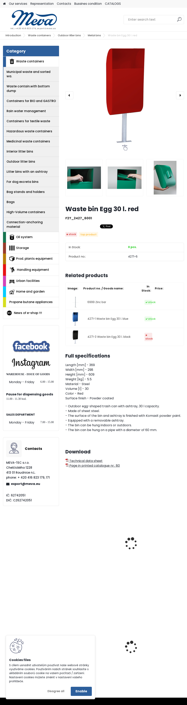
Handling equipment (29, 270)
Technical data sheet (84, 461)
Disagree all (55, 691)
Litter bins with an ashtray (27, 172)
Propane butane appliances (31, 302)
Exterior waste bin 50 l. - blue (151, 551)
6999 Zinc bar (96, 302)
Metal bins (94, 35)
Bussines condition (88, 4)
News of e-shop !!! (24, 313)
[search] (179, 21)
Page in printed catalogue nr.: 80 (92, 465)
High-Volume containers (26, 212)
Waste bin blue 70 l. (83, 551)
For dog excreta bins (23, 182)
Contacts (64, 4)
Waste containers (39, 35)
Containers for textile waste (28, 121)
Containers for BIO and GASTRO (31, 101)
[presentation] (69, 95)
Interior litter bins (20, 151)
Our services (18, 4)
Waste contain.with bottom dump (28, 88)
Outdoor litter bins (69, 35)
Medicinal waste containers (28, 141)
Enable (81, 691)
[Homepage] (4, 4)
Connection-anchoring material (25, 224)
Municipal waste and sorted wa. (28, 74)
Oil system (21, 237)
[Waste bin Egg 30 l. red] (124, 95)
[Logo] (30, 20)
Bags (11, 202)
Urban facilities (24, 281)
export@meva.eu (25, 484)
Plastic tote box (141, 659)
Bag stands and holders (26, 192)
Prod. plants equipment (31, 258)
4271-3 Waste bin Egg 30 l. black (109, 337)
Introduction (13, 35)
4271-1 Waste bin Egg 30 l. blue (107, 319)
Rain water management (26, 111)
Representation (42, 4)
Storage (19, 248)
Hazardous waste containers (29, 131)
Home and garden (27, 291)
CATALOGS (113, 4)
